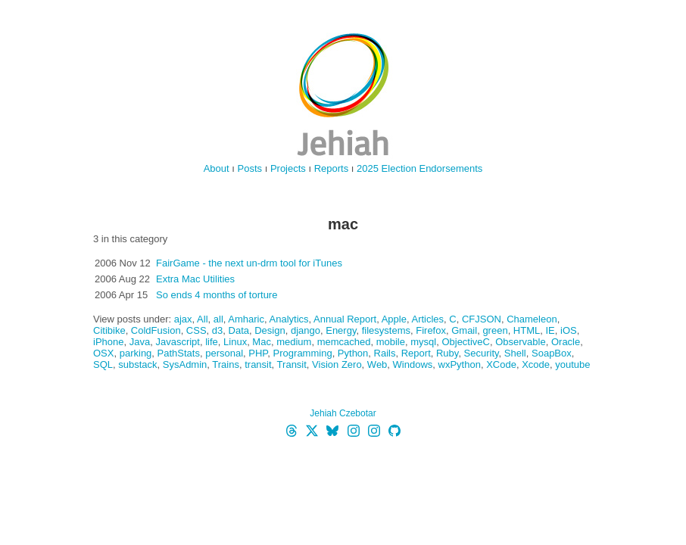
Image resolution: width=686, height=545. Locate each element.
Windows (413, 364)
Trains (225, 364)
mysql (423, 341)
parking (136, 353)
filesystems (386, 330)
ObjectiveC (465, 341)
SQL (103, 364)
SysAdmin (185, 364)
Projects (288, 168)
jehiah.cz (343, 94)
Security (481, 353)
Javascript (177, 341)
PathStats (178, 353)
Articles (427, 319)
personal (224, 353)
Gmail (464, 330)
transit (258, 364)
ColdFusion (156, 330)
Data (239, 330)
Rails (385, 353)
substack (137, 364)
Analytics (289, 319)
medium (293, 341)
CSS (196, 330)
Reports (331, 168)
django (305, 330)
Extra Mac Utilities (195, 279)
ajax (183, 319)
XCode (501, 364)
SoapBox (552, 353)
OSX (103, 353)
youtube (572, 364)
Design (269, 330)
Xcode (536, 364)
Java (139, 341)
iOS (568, 330)
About (216, 168)
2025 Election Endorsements (419, 168)
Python (353, 353)
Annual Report (344, 319)
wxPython (459, 364)
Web (377, 364)
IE (549, 330)
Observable (520, 341)
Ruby (447, 353)
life (211, 341)
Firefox (431, 330)
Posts (250, 168)
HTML (526, 330)
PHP (257, 353)
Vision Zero (337, 364)
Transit (292, 364)
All (202, 319)
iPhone (108, 341)
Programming (302, 353)
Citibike (109, 330)
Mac (261, 341)
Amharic (246, 319)
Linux (235, 341)
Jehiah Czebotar (343, 413)
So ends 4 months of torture (216, 295)
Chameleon (532, 319)
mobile (390, 341)
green (494, 330)
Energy (341, 330)
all (218, 319)
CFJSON (481, 319)
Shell (515, 353)
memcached (344, 341)
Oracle (565, 341)
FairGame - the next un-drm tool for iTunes (249, 263)
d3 (217, 330)
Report (416, 353)
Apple (394, 319)
